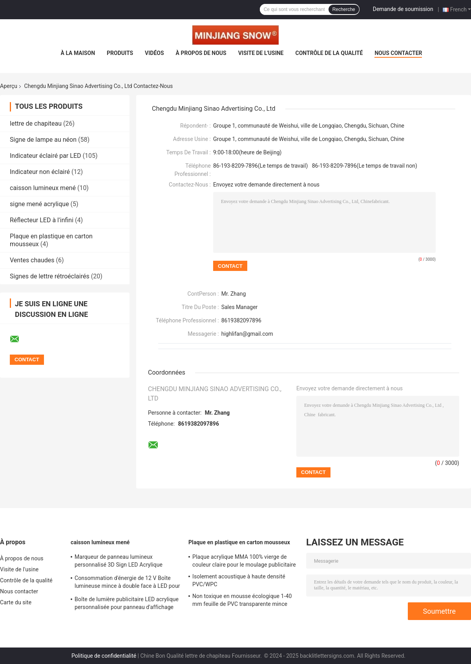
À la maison (78, 53)
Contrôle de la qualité (329, 53)
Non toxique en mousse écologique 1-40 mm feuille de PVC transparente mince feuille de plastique (242, 601)
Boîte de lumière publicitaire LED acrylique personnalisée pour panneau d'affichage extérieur (127, 604)
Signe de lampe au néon (43, 139)
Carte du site (15, 602)
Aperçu (8, 86)
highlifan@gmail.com (247, 334)
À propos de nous (201, 53)
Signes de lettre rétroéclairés (49, 276)
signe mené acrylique (39, 204)
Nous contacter (398, 53)
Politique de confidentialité (103, 656)
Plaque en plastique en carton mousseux (239, 542)
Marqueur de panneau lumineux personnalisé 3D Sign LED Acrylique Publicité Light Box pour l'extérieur (118, 562)
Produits (120, 53)
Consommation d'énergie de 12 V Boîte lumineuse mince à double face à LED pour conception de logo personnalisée (127, 583)
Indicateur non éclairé (40, 172)
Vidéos (154, 53)
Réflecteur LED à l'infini (41, 220)
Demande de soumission (403, 9)
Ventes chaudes (32, 260)
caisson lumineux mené (43, 188)
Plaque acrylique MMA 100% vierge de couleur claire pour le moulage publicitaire (244, 561)
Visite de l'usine (261, 53)
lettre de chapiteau (36, 123)
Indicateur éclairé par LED (45, 155)
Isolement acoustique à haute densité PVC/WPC (238, 580)
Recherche (343, 9)
